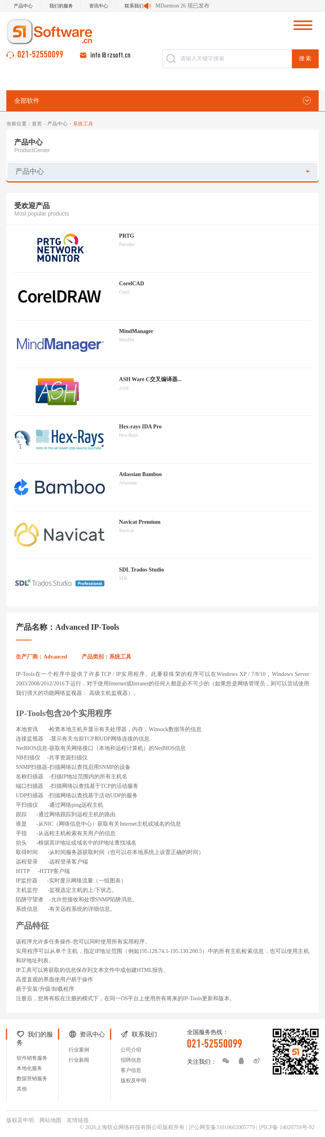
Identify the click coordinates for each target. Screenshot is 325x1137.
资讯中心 (98, 6)
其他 (22, 1089)
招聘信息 (131, 1060)
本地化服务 (29, 1068)
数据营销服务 (32, 1078)
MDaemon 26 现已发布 (182, 6)
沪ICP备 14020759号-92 (287, 1127)
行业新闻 (79, 1060)
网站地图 (50, 1120)
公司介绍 (131, 1050)
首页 (37, 124)
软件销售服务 (32, 1058)
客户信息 (131, 1070)
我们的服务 (61, 6)
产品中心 (23, 6)
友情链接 (78, 1120)
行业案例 (79, 1050)
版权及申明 (133, 1080)
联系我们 (134, 6)
